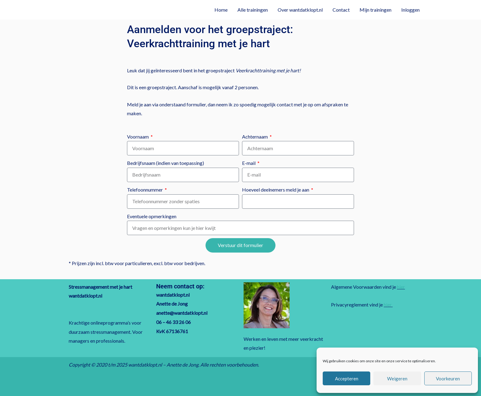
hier (401, 287)
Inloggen (410, 10)
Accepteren (346, 378)
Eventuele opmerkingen (151, 216)
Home (221, 10)
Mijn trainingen (375, 10)
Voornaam (138, 136)
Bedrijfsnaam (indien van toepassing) (165, 163)
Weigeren (397, 378)
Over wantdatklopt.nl (300, 10)
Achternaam (255, 136)
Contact (341, 10)
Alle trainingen (252, 10)
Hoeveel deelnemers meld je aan (276, 189)
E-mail (249, 163)
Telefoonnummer (145, 189)
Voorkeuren (448, 378)
